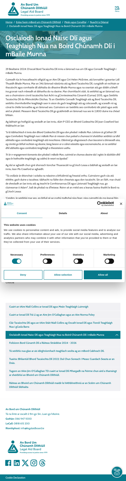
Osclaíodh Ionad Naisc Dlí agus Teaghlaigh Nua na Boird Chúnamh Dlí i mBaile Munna (56, 334)
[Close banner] (121, 204)
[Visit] (8, 463)
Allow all (103, 274)
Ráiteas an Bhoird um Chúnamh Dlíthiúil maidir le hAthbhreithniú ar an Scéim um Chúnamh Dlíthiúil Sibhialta (60, 385)
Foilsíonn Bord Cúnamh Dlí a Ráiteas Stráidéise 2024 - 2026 (42, 342)
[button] (117, 9)
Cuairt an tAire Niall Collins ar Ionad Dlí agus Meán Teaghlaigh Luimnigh (48, 306)
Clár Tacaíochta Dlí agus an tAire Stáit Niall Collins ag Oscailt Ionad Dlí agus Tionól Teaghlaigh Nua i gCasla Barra (61, 324)
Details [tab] (63, 213)
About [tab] (104, 213)
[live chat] (117, 472)
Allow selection (63, 274)
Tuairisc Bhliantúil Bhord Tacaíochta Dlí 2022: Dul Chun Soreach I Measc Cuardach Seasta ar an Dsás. (62, 360)
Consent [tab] (22, 213)
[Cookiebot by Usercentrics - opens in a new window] (99, 203)
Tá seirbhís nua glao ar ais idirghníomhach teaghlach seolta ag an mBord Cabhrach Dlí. (56, 350)
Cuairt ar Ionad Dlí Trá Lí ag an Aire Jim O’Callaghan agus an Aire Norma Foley (52, 314)
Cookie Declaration (15, 477)
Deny (23, 274)
